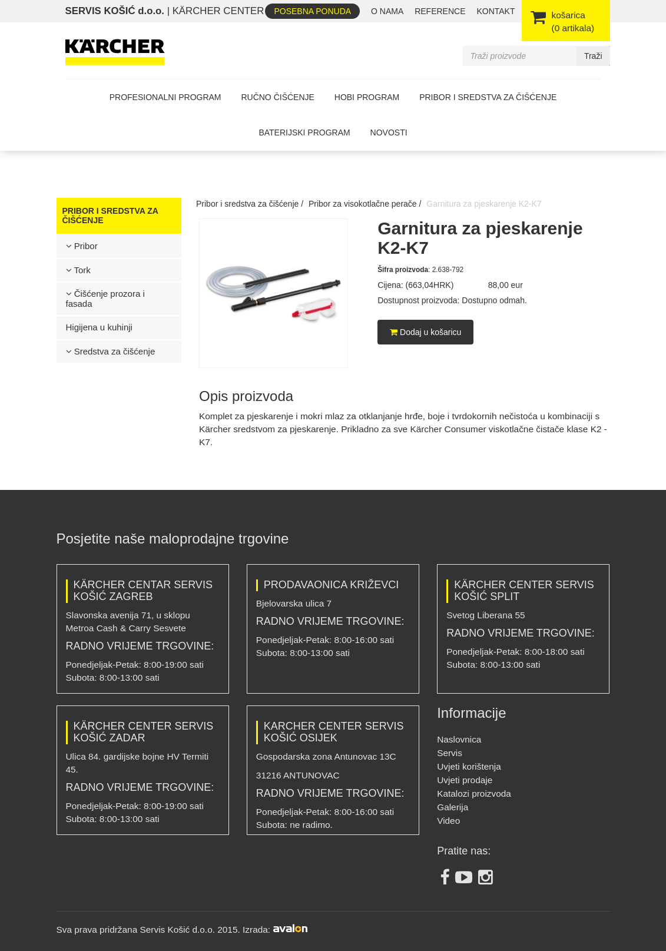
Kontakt (495, 11)
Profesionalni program (165, 97)
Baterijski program (304, 132)
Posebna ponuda (312, 11)
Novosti (388, 132)
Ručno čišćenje (277, 97)
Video (448, 821)
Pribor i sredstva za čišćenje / (249, 203)
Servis (449, 753)
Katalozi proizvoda (474, 793)
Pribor (82, 246)
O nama (387, 11)
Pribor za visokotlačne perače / (365, 203)
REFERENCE (440, 11)
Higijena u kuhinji (99, 327)
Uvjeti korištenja (469, 766)
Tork (78, 270)
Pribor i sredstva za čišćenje (487, 97)
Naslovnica (459, 739)
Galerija (452, 807)
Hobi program (366, 97)
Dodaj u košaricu (425, 332)
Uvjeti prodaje (464, 780)
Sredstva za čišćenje (110, 351)
